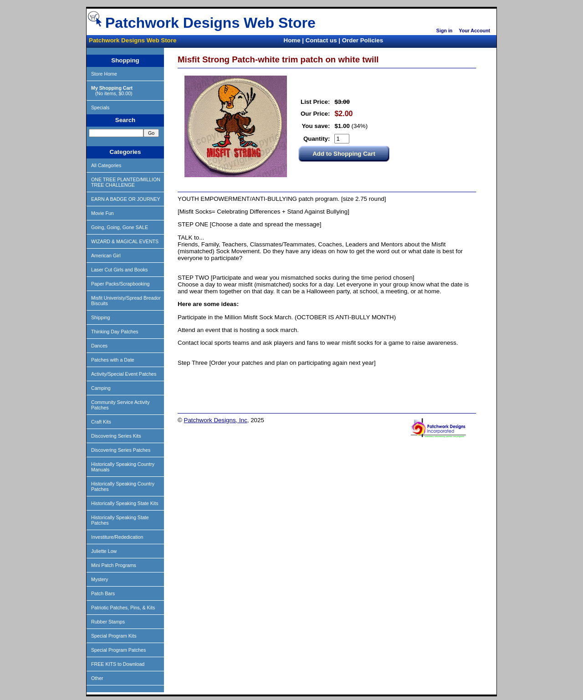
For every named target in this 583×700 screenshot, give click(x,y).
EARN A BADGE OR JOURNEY (125, 199)
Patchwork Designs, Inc (215, 420)
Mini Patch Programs (113, 565)
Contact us (321, 40)
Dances (99, 345)
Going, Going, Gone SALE (119, 227)
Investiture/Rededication (117, 537)
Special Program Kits (114, 636)
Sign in (444, 30)
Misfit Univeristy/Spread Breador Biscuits (126, 300)
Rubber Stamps (108, 621)
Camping (101, 388)
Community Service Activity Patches (120, 404)
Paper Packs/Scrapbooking (120, 283)
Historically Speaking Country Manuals (122, 466)
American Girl (106, 255)
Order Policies (362, 40)
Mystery (99, 579)
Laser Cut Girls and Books (119, 269)
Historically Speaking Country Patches (122, 486)
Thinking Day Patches (114, 331)
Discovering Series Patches (120, 450)
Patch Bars (103, 593)
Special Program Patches (118, 650)
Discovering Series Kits (116, 436)
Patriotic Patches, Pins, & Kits (123, 607)
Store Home (104, 74)
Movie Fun (102, 213)
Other (97, 678)
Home (292, 40)
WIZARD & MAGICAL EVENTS (125, 241)
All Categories (106, 165)
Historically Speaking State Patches (120, 520)
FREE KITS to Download (117, 664)
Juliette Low (104, 551)
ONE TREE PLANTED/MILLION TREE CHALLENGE (125, 182)
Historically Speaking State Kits (124, 503)
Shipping (100, 317)
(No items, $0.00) (112, 90)
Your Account (474, 30)
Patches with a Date (112, 360)
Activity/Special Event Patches (123, 374)
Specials (100, 107)
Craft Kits (101, 421)
